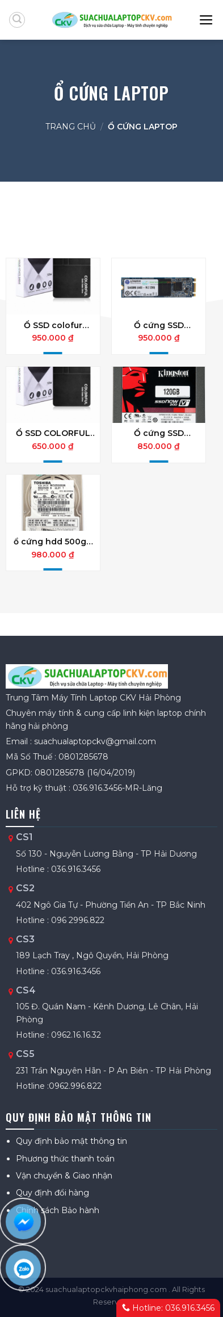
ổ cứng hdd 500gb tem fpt (53, 541)
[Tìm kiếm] (17, 20)
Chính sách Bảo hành (57, 1210)
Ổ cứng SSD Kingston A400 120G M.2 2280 (159, 325)
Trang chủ (70, 126)
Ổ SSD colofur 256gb (53, 325)
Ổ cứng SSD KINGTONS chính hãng (158, 433)
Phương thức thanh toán (65, 1159)
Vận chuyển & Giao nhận (64, 1176)
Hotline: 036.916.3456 (168, 1308)
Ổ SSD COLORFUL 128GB (53, 433)
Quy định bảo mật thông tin (71, 1141)
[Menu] (206, 20)
